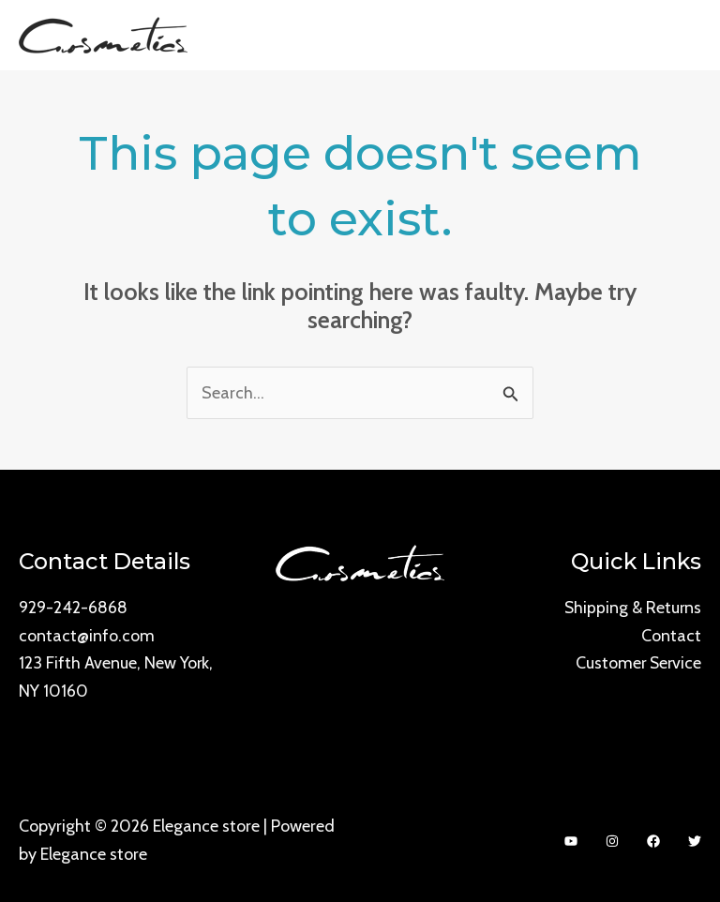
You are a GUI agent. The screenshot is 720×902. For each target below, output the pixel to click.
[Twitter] (694, 841)
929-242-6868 (73, 606)
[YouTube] (571, 841)
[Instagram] (612, 841)
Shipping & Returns (631, 606)
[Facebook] (653, 841)
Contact (671, 634)
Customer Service (637, 662)
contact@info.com (87, 634)
